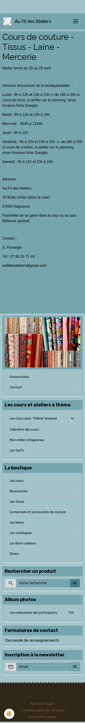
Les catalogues (21, 533)
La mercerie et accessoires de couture (38, 512)
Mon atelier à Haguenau (27, 440)
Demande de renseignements (32, 640)
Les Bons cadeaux (23, 543)
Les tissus (17, 502)
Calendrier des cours (24, 430)
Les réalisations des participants (42, 612)
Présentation (19, 377)
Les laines (17, 522)
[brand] (28, 21)
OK (75, 583)
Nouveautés (19, 491)
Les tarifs (17, 450)
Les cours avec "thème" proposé (33, 418)
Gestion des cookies (42, 717)
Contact (16, 387)
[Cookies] (9, 714)
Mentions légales (42, 704)
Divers (14, 554)
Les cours (17, 481)
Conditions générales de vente (42, 710)
